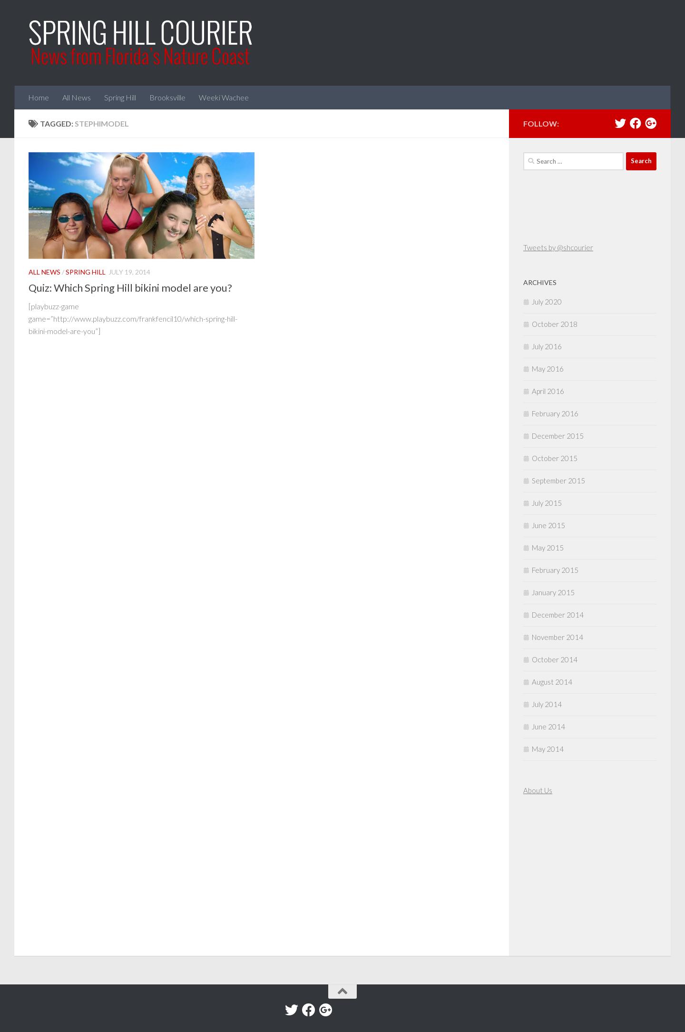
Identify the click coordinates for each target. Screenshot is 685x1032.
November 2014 (557, 637)
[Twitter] (620, 123)
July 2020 (547, 301)
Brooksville (167, 97)
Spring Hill (120, 97)
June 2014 (548, 726)
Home (38, 97)
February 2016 (555, 413)
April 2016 (548, 391)
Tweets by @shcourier (558, 247)
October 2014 (554, 659)
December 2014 (558, 614)
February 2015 (555, 570)
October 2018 (554, 324)
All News (76, 97)
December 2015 (558, 436)
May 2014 (548, 749)
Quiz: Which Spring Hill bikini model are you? (130, 287)
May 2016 (548, 368)
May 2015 (548, 547)
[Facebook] (635, 123)
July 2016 (547, 346)
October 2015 (554, 458)
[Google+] (650, 123)
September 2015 (558, 480)
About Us (537, 790)
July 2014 (547, 704)
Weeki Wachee (224, 97)
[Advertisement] (551, 877)
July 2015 (547, 503)
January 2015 (553, 592)
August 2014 (552, 682)
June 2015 (548, 525)
